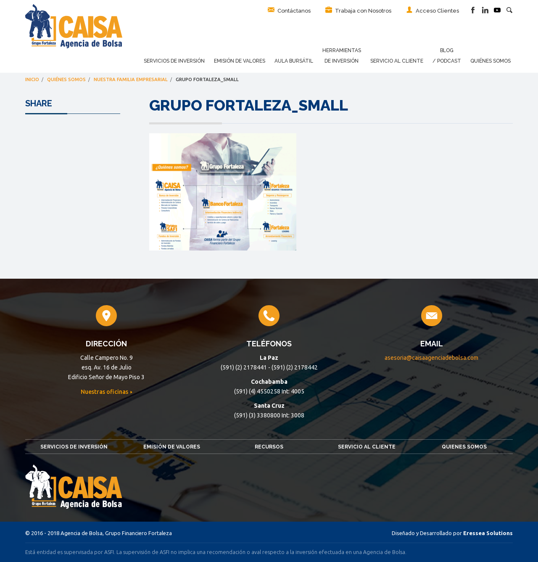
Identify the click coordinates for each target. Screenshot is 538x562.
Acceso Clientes (432, 10)
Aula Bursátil (293, 61)
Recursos (269, 447)
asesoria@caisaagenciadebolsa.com (431, 357)
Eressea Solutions (488, 533)
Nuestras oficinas (105, 391)
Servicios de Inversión (174, 61)
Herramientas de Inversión (341, 55)
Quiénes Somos (490, 61)
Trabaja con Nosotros (358, 10)
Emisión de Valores (239, 61)
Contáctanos (289, 10)
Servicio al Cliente (396, 61)
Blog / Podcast (447, 55)
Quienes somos (464, 447)
